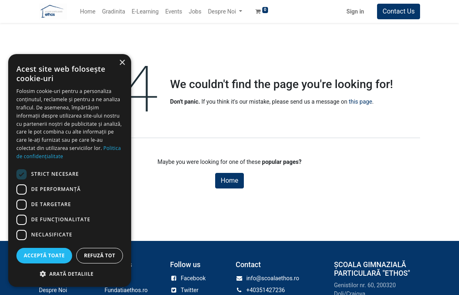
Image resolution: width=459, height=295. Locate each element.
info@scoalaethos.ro (272, 278)
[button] (69, 274)
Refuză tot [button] (99, 255)
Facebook (193, 278)
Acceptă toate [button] (44, 255)
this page (360, 101)
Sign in (355, 11)
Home (229, 180)
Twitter (189, 290)
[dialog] (69, 170)
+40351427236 (265, 290)
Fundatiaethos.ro (126, 290)
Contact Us (398, 11)
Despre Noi (53, 290)
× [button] (122, 63)
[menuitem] (88, 11)
